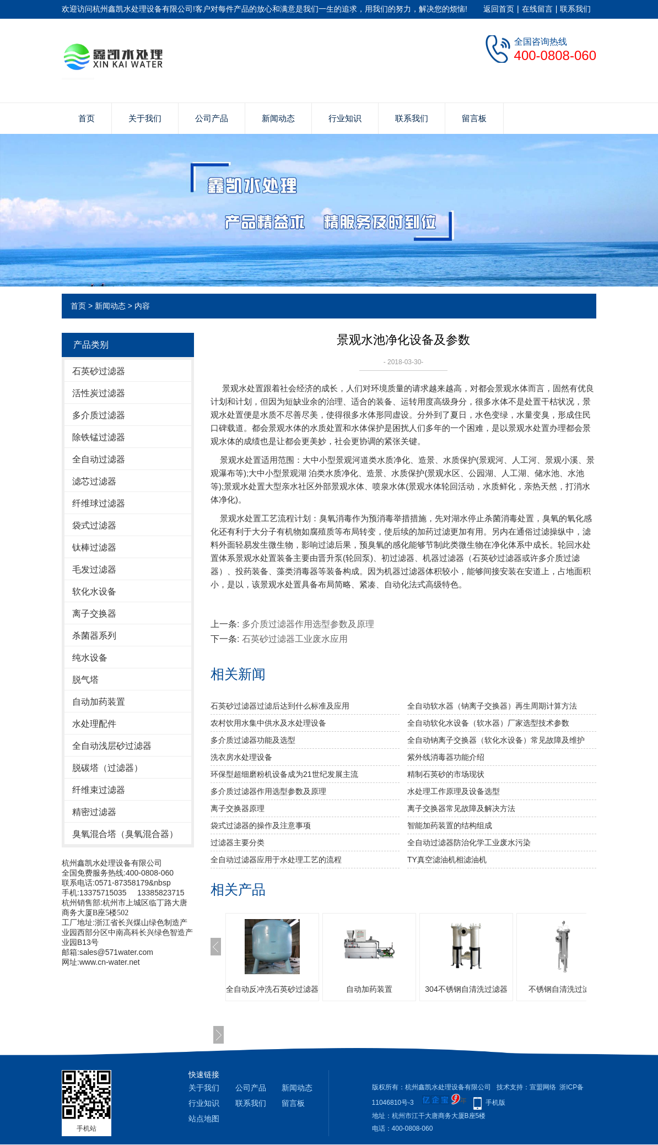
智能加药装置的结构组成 (449, 825)
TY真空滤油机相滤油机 (447, 859)
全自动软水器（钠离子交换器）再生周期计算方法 (492, 705)
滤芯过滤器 (94, 481)
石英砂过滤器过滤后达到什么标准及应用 (280, 705)
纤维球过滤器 (98, 503)
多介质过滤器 (98, 415)
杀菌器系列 (94, 635)
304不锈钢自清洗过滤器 (466, 989)
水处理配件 (94, 723)
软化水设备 (94, 591)
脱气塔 (85, 679)
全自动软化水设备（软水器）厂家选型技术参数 (488, 723)
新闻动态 (278, 118)
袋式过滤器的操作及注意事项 (261, 825)
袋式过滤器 (94, 525)
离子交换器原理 (238, 808)
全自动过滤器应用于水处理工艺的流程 (276, 859)
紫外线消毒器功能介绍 (445, 757)
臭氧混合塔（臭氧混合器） (125, 834)
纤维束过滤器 (98, 790)
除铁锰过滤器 (98, 437)
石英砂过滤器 (98, 371)
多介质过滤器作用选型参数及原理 (308, 624)
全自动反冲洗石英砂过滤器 (272, 989)
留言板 (474, 118)
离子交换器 (94, 613)
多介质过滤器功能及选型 (253, 740)
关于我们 (144, 118)
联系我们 (575, 8)
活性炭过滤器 (98, 393)
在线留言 (537, 8)
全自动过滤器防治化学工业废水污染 (469, 842)
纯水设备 (89, 657)
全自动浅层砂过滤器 (112, 745)
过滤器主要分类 (238, 842)
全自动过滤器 (98, 459)
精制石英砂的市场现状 (445, 774)
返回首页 (498, 8)
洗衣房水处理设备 (241, 757)
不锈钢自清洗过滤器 (563, 989)
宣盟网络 (543, 1087)
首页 (86, 118)
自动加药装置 (98, 701)
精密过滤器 (94, 812)
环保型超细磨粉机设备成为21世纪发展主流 (284, 774)
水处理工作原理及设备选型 (453, 791)
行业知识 (345, 118)
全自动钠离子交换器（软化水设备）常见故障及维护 (496, 740)
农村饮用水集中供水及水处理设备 (268, 723)
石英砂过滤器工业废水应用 (295, 639)
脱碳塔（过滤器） (107, 768)
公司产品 (211, 118)
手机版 (495, 1102)
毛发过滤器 (94, 569)
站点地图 (203, 1118)
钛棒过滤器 (94, 547)
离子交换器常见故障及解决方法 (461, 808)
